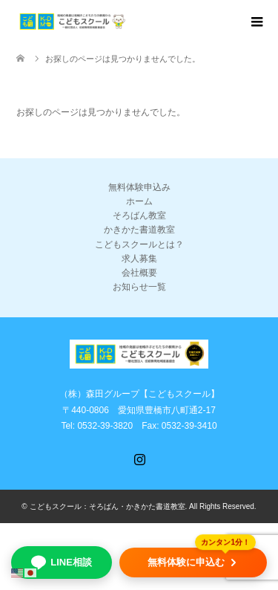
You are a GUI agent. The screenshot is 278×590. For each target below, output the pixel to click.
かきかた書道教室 (139, 229)
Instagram (139, 458)
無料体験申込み (139, 187)
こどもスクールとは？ (139, 244)
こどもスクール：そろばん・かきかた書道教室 (107, 506)
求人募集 (139, 258)
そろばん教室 (139, 215)
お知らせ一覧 (139, 287)
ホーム (139, 201)
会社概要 (139, 273)
